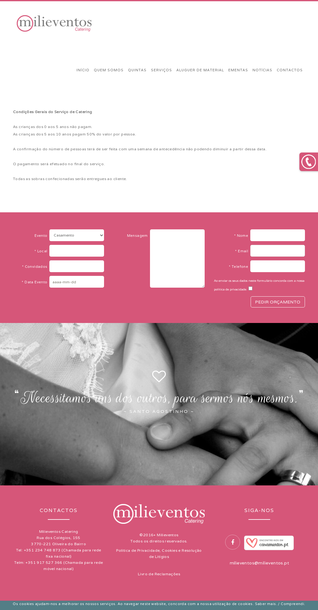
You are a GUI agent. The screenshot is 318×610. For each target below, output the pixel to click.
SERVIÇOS (161, 70)
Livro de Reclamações (159, 574)
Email (242, 251)
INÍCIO (82, 70)
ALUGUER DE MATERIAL (200, 70)
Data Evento (35, 282)
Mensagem (138, 235)
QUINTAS (137, 70)
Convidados (36, 266)
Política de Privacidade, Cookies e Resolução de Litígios (159, 553)
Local (42, 251)
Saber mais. (266, 604)
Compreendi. (293, 604)
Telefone (239, 266)
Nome (242, 235)
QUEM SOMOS (109, 70)
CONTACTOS (290, 70)
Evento (41, 235)
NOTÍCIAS (262, 70)
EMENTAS (238, 70)
